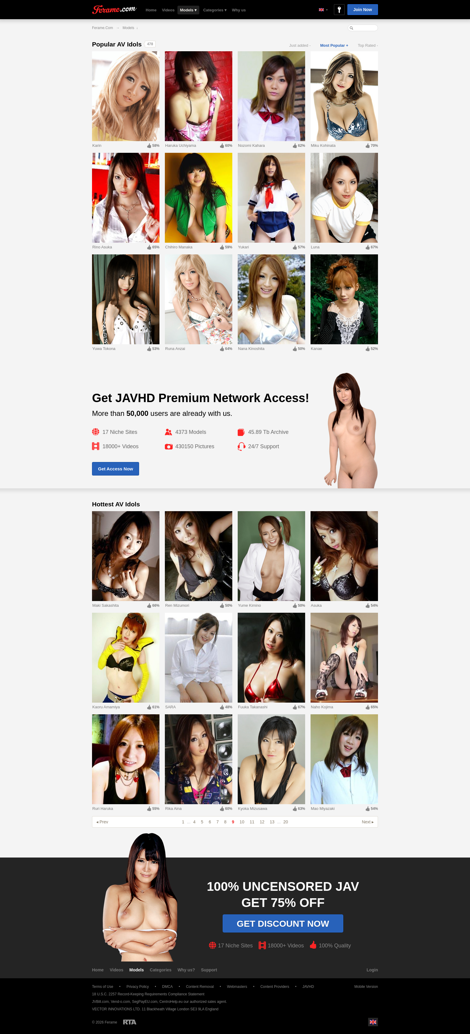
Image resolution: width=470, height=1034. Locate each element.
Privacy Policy (137, 987)
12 (262, 821)
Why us (239, 10)
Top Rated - (368, 45)
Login (372, 969)
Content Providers (274, 987)
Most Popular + (334, 45)
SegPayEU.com (144, 1002)
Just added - (300, 45)
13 (272, 821)
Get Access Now (115, 468)
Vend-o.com (120, 1002)
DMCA (167, 987)
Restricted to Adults (129, 1022)
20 (285, 821)
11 (252, 821)
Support (209, 969)
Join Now (362, 9)
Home (151, 10)
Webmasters (237, 987)
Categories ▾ (215, 10)
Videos (168, 10)
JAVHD (308, 987)
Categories (160, 969)
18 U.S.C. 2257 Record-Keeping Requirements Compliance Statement (148, 994)
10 (241, 821)
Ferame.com (114, 9)
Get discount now (283, 924)
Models (136, 969)
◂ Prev (102, 821)
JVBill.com (100, 1002)
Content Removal (200, 987)
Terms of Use (102, 987)
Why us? (186, 969)
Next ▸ (368, 821)
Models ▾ (188, 10)
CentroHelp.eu (171, 1002)
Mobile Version (363, 987)
